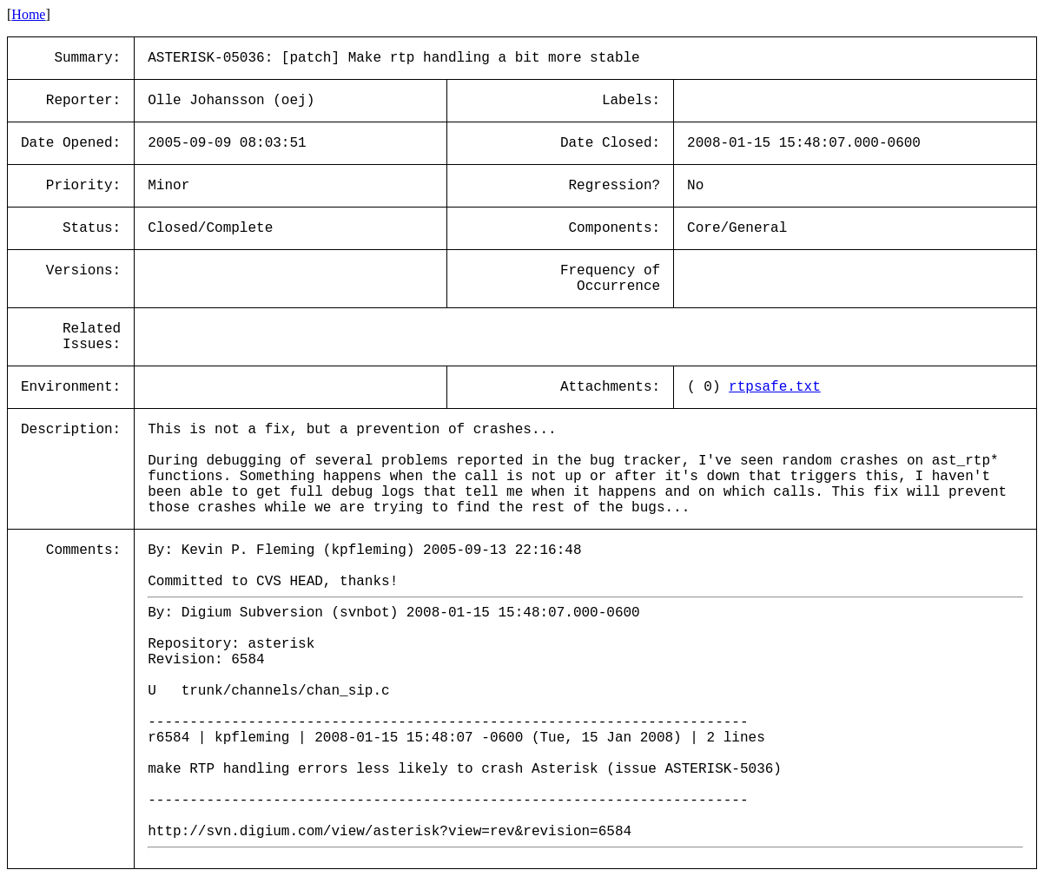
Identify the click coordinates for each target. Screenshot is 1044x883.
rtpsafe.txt (775, 387)
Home (28, 14)
